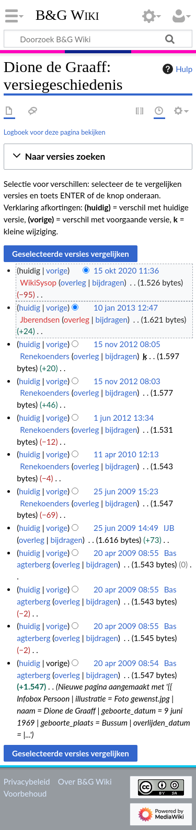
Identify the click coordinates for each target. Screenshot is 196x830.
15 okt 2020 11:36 (126, 270)
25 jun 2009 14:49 (126, 527)
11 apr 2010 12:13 (126, 454)
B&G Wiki (67, 15)
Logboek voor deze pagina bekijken (55, 132)
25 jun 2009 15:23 (126, 491)
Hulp (176, 69)
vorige (56, 270)
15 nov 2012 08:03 (127, 381)
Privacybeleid (27, 781)
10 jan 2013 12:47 (126, 307)
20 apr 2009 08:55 (126, 553)
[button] (98, 157)
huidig (29, 307)
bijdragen (108, 282)
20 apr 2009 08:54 (126, 663)
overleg (73, 282)
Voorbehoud (25, 793)
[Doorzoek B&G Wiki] (98, 38)
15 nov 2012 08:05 (127, 344)
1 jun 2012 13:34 (124, 417)
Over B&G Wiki (85, 781)
